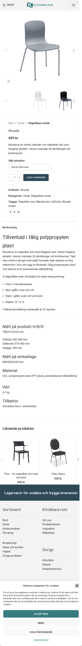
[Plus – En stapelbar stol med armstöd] (21, 453)
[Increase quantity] (20, 177)
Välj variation (16, 160)
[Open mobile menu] (8, 5)
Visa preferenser (41, 632)
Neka (41, 623)
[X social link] (14, 212)
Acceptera (41, 613)
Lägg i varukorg (36, 177)
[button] (77, 585)
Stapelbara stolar (39, 123)
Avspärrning (9, 543)
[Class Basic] (58, 453)
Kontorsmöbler (11, 528)
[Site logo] (40, 4)
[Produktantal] (15, 177)
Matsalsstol (43, 201)
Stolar (21, 123)
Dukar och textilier (13, 547)
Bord (5, 520)
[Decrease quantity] (10, 177)
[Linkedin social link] (19, 212)
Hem (11, 123)
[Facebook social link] (10, 212)
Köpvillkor (48, 560)
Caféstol (56, 201)
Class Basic (58, 473)
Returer (46, 564)
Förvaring (7, 532)
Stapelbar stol (26, 201)
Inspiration (48, 528)
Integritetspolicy (41, 640)
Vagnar (6, 551)
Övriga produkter (12, 555)
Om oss (47, 520)
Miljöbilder (48, 532)
